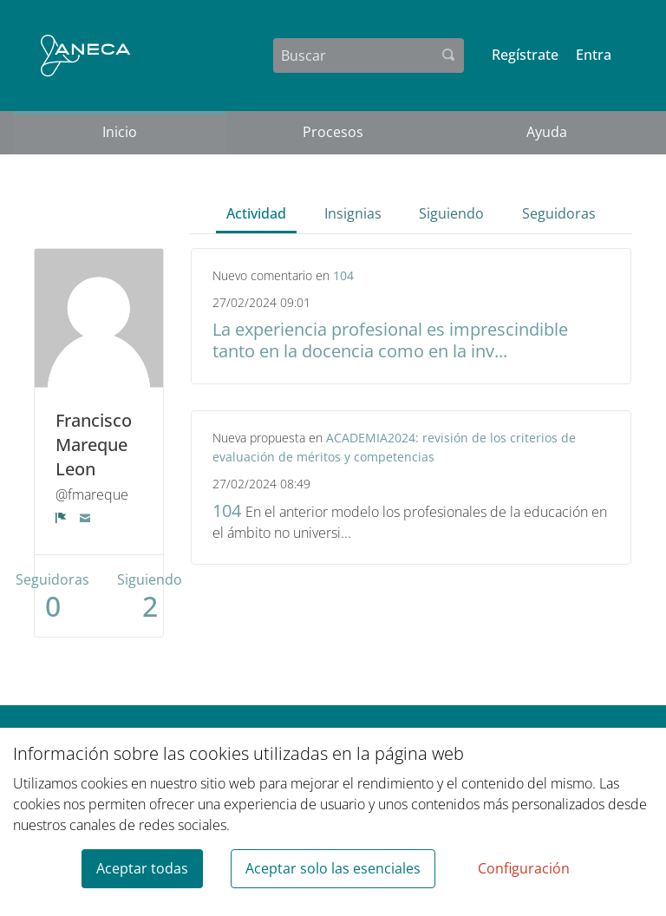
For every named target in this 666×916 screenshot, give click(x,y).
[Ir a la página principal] (85, 55)
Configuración (524, 868)
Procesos (333, 131)
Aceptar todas (142, 868)
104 (343, 275)
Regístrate (525, 54)
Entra (593, 54)
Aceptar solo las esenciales (333, 868)
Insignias (353, 213)
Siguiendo (451, 213)
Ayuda (546, 131)
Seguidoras (559, 213)
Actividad (256, 213)
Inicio (119, 131)
